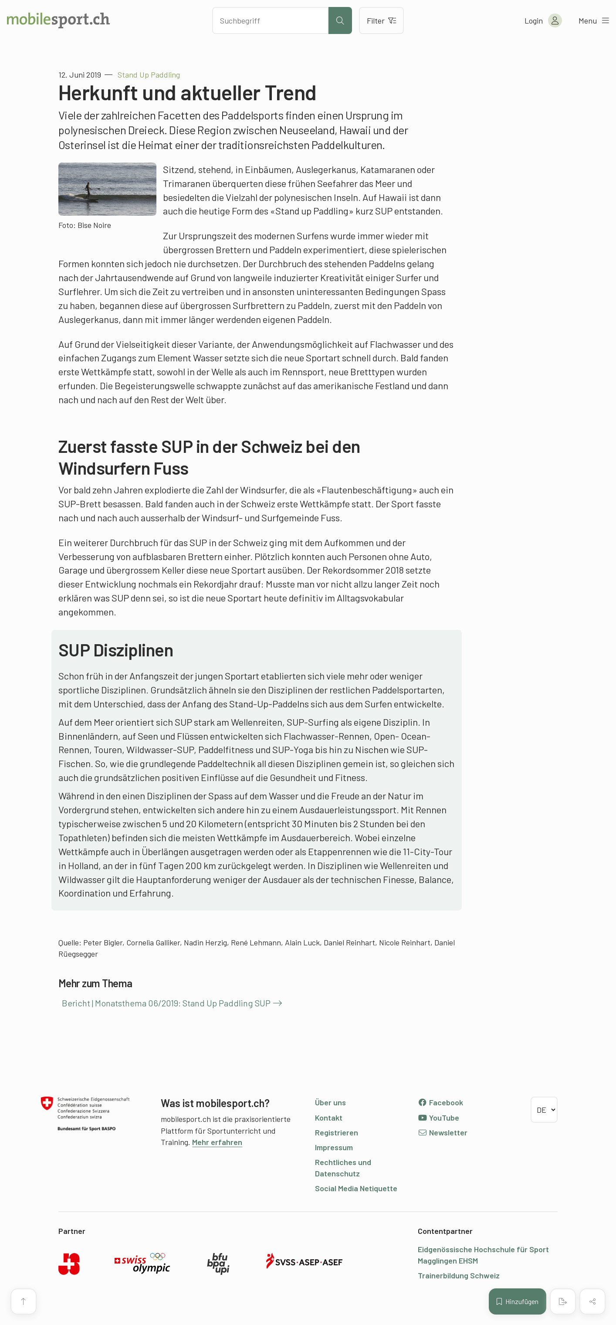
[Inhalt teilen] (592, 1301)
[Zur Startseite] (58, 20)
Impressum (334, 1147)
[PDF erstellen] (563, 1301)
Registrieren (336, 1132)
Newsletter (443, 1132)
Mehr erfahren (217, 1142)
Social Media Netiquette (356, 1188)
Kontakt (328, 1117)
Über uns (330, 1102)
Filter (381, 20)
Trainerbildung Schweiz (459, 1275)
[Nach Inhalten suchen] (270, 20)
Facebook (441, 1102)
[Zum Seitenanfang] (23, 1301)
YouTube (439, 1117)
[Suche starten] (340, 20)
